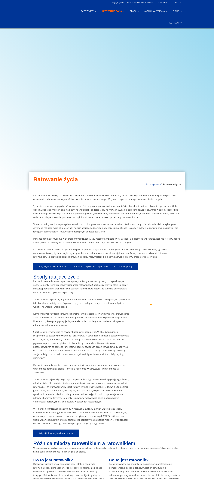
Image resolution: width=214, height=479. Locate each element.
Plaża (134, 11)
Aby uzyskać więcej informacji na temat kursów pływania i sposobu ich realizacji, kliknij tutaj (85, 266)
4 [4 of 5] (160, 304)
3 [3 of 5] (157, 304)
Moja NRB (164, 2)
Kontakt (175, 22)
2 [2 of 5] (154, 304)
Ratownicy (88, 11)
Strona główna (153, 184)
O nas (177, 11)
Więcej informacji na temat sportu (56, 433)
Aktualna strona (156, 11)
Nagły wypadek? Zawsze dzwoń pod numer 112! (133, 2)
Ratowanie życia (113, 11)
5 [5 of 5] (164, 304)
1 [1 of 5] (151, 304)
